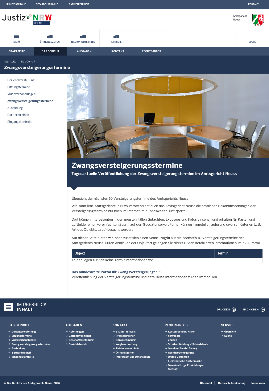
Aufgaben (84, 51)
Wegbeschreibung (126, 344)
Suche (252, 42)
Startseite (17, 51)
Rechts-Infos (151, 51)
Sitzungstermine (18, 87)
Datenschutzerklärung (231, 383)
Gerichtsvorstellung (20, 80)
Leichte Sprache (16, 4)
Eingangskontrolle (19, 122)
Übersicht (230, 331)
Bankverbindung (126, 340)
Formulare (174, 336)
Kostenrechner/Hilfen (181, 331)
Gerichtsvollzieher (80, 336)
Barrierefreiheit (79, 4)
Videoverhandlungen (21, 94)
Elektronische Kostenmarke (185, 361)
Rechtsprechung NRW (181, 352)
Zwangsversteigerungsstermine (30, 101)
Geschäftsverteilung (81, 340)
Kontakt (253, 4)
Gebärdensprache (47, 4)
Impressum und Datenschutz (133, 357)
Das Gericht (50, 51)
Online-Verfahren (178, 357)
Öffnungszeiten (50, 42)
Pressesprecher (125, 336)
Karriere (116, 42)
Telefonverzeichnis (83, 42)
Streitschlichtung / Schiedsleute (188, 344)
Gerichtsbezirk (78, 344)
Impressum (258, 383)
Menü (16, 42)
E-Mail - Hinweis (126, 331)
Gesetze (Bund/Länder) (182, 348)
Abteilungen (76, 331)
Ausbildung (15, 108)
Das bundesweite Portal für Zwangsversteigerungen (115, 272)
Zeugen (172, 340)
